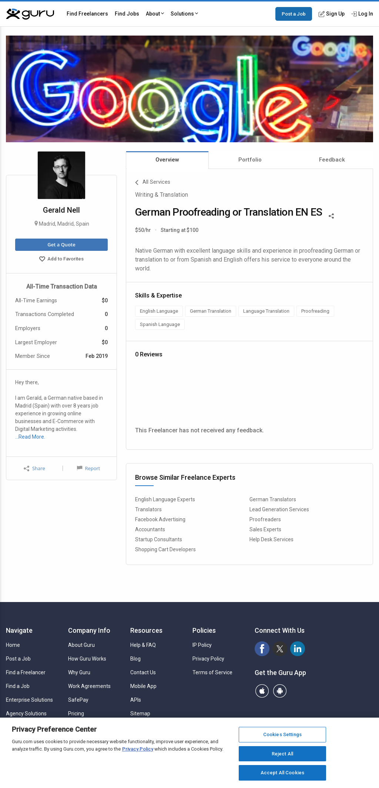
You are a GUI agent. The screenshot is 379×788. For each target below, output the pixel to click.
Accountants (150, 529)
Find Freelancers (87, 14)
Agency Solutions (26, 713)
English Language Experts (165, 499)
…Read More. (30, 437)
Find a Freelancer (26, 672)
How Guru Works (87, 659)
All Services (152, 182)
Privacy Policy (208, 659)
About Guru (81, 645)
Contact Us (143, 672)
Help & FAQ (143, 645)
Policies (204, 630)
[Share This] (331, 215)
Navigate (19, 630)
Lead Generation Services (279, 509)
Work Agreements (89, 686)
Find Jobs (127, 14)
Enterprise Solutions (29, 700)
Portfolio (250, 159)
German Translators (272, 499)
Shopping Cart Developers (165, 549)
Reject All (282, 754)
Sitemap (140, 713)
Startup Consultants (158, 539)
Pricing (76, 713)
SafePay (78, 700)
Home (13, 645)
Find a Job (18, 686)
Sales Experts (265, 529)
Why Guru (79, 672)
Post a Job (294, 14)
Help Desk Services (271, 539)
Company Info (89, 630)
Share (34, 468)
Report (88, 468)
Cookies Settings (282, 734)
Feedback (332, 159)
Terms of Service (212, 672)
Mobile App (143, 686)
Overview (167, 159)
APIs (135, 700)
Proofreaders (265, 519)
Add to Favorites (61, 259)
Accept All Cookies (282, 772)
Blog (135, 659)
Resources (146, 630)
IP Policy (202, 645)
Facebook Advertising (160, 519)
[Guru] (30, 14)
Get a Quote (61, 244)
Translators (148, 509)
